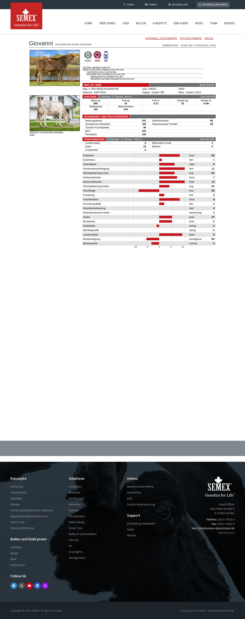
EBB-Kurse (181, 20)
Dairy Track (17, 522)
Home (88, 20)
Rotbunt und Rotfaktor (83, 534)
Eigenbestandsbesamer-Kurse (29, 516)
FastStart (74, 492)
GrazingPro (76, 552)
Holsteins (16, 547)
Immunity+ (17, 486)
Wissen (229, 20)
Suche (128, 4)
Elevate (15, 504)
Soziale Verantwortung (141, 504)
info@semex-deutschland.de (216, 528)
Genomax (75, 504)
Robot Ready (77, 522)
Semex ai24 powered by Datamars (32, 510)
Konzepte (160, 20)
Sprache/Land (178, 4)
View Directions (226, 532)
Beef (13, 559)
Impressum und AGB (193, 610)
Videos (151, 4)
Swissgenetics (77, 558)
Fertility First (76, 498)
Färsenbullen (77, 516)
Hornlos (74, 540)
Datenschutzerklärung (221, 610)
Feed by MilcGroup (22, 528)
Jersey (14, 553)
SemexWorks (19, 492)
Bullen (141, 20)
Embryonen (18, 565)
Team (213, 20)
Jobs (125, 20)
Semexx (73, 510)
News (199, 20)
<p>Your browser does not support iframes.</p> (122, 225)
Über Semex (107, 20)
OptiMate (16, 498)
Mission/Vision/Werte (140, 486)
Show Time (75, 528)
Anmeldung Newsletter (213, 4)
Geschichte (134, 492)
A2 (70, 546)
